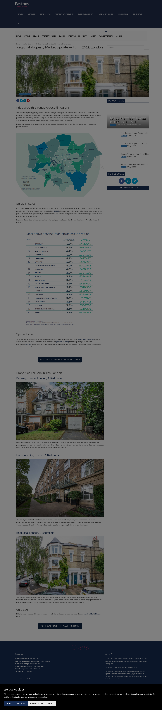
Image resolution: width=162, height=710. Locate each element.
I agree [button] (9, 703)
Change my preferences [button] (42, 703)
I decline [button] (21, 703)
